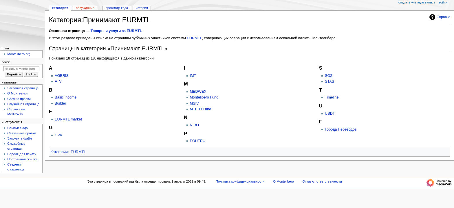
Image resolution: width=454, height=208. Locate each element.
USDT (330, 114)
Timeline (331, 97)
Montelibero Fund (204, 97)
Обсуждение (85, 8)
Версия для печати (21, 154)
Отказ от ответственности (322, 181)
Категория (59, 152)
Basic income (65, 97)
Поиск (6, 62)
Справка (439, 17)
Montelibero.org (18, 54)
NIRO (194, 125)
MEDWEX (198, 92)
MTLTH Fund (200, 109)
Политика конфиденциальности (240, 181)
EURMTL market (68, 119)
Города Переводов (341, 129)
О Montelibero (283, 181)
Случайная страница (23, 104)
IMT (193, 76)
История (142, 8)
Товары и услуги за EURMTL (116, 31)
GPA (58, 135)
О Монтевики (17, 93)
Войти (443, 2)
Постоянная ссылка (22, 159)
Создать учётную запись (416, 2)
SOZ (328, 76)
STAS (329, 81)
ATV (58, 81)
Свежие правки (19, 99)
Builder (60, 103)
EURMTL (194, 38)
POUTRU (198, 141)
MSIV (194, 103)
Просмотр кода (117, 8)
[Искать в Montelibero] (21, 68)
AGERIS (62, 76)
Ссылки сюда (17, 128)
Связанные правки (21, 133)
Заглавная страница (23, 88)
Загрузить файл (19, 138)
